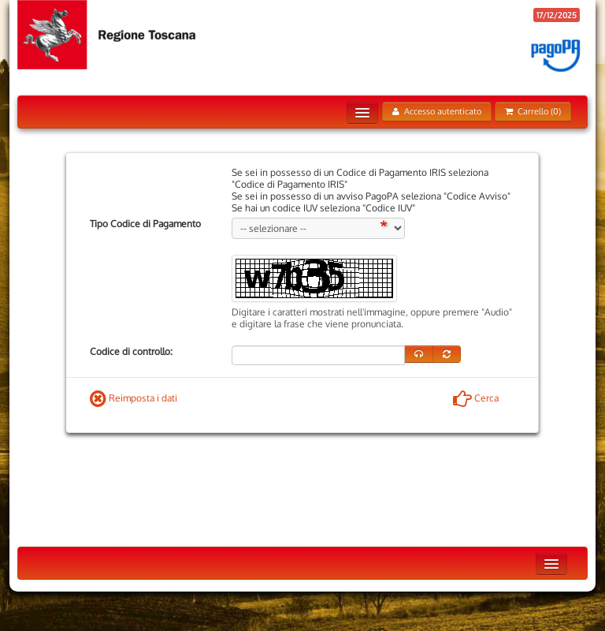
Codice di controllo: (131, 351)
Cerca (476, 398)
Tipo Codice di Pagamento (145, 224)
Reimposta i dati (133, 398)
